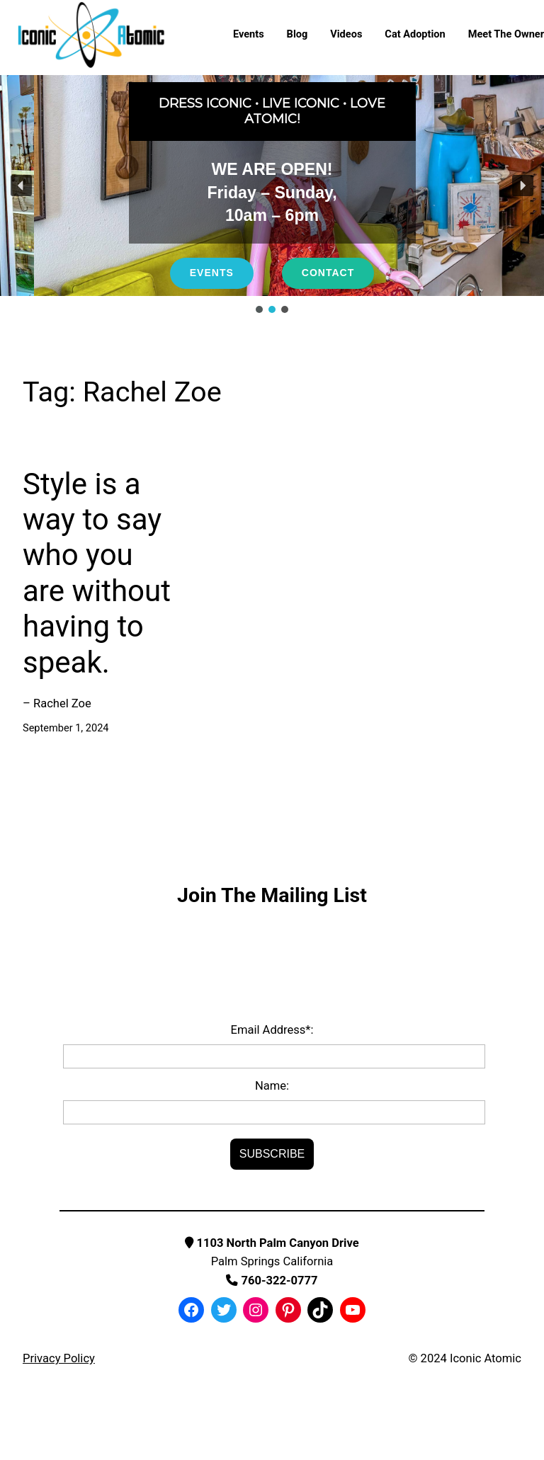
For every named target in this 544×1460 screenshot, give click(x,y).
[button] (21, 185)
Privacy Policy (59, 1358)
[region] (272, 195)
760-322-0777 (271, 1280)
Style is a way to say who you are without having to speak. (97, 573)
